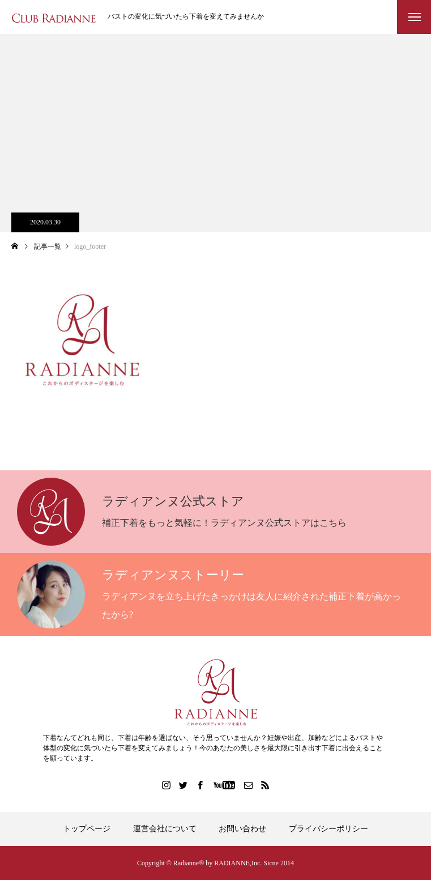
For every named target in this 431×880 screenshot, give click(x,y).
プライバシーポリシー (328, 828)
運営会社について (165, 828)
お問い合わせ (242, 828)
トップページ (86, 828)
